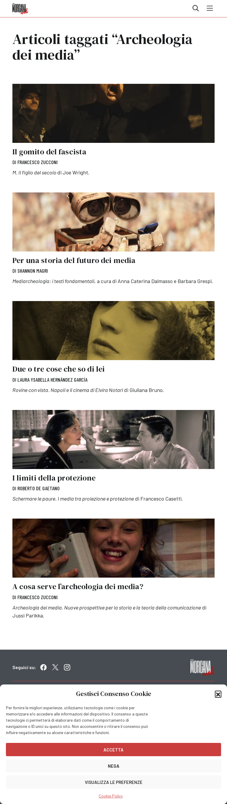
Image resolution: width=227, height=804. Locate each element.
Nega (113, 766)
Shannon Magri (32, 270)
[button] (218, 694)
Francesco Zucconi (37, 162)
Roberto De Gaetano (38, 488)
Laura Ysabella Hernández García (52, 379)
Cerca (195, 8)
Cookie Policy (111, 795)
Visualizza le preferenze (113, 782)
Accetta (113, 749)
